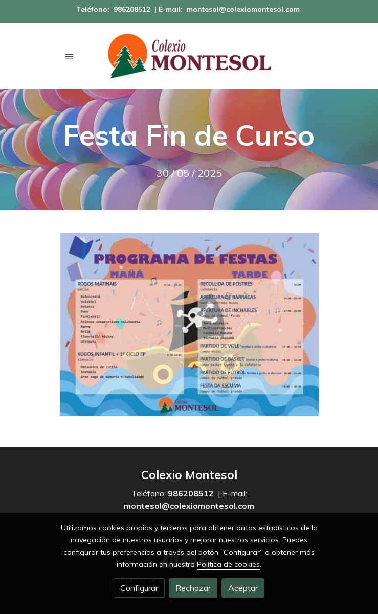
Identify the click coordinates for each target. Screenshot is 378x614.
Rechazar (193, 588)
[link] (189, 56)
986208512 (132, 9)
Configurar (139, 588)
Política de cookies (228, 564)
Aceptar (243, 588)
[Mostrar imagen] (189, 324)
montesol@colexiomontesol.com (243, 9)
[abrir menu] (69, 56)
